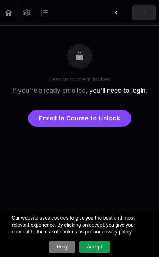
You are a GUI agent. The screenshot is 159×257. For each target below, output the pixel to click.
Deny (62, 247)
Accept (94, 247)
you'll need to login (117, 90)
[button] (9, 12)
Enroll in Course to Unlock (79, 118)
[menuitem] (27, 12)
